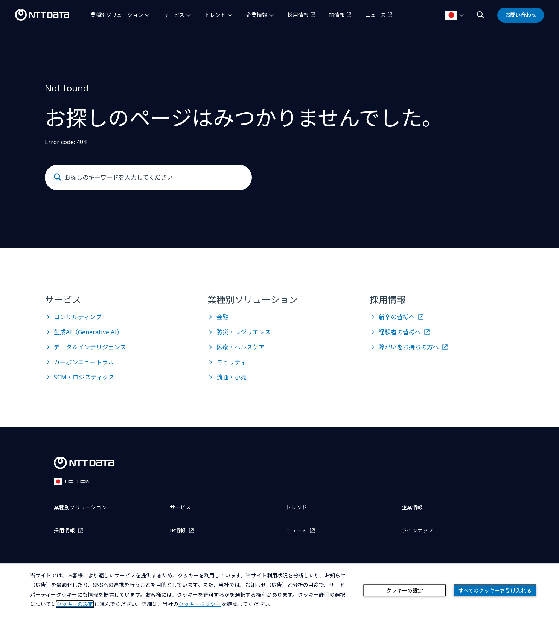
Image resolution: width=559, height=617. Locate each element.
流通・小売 (231, 377)
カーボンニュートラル (84, 362)
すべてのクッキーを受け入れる (495, 591)
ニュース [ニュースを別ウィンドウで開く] (375, 14)
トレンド (215, 14)
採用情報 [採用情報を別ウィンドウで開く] (298, 14)
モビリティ (231, 362)
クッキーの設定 (404, 591)
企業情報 (256, 14)
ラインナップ (417, 530)
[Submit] (57, 177)
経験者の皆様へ (400, 332)
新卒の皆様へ (397, 317)
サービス (173, 14)
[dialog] (279, 590)
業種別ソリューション (116, 14)
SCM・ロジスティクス (84, 377)
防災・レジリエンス (243, 332)
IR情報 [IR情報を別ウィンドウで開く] (337, 14)
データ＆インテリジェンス (90, 347)
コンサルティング (78, 317)
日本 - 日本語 (71, 481)
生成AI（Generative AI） (88, 332)
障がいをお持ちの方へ (409, 347)
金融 (222, 317)
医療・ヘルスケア (240, 347)
